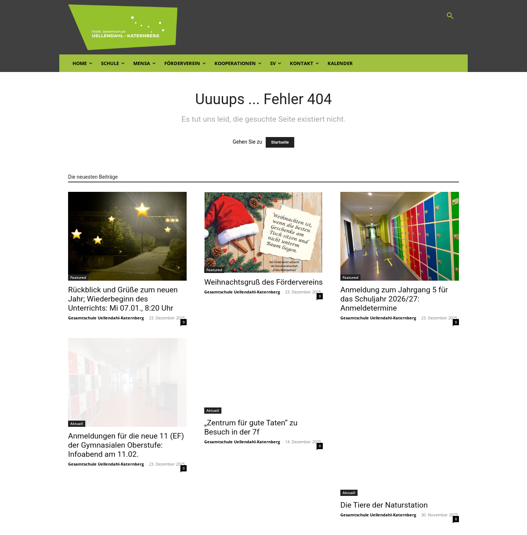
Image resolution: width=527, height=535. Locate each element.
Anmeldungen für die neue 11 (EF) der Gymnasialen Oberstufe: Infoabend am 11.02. (126, 445)
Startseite (280, 142)
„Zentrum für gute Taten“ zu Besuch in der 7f (251, 427)
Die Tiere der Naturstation (384, 505)
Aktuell (76, 423)
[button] (450, 16)
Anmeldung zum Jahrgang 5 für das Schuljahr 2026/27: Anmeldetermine (394, 298)
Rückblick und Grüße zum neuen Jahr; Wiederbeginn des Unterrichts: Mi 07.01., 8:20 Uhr (123, 298)
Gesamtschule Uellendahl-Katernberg (106, 317)
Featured (78, 277)
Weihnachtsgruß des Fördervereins (263, 282)
